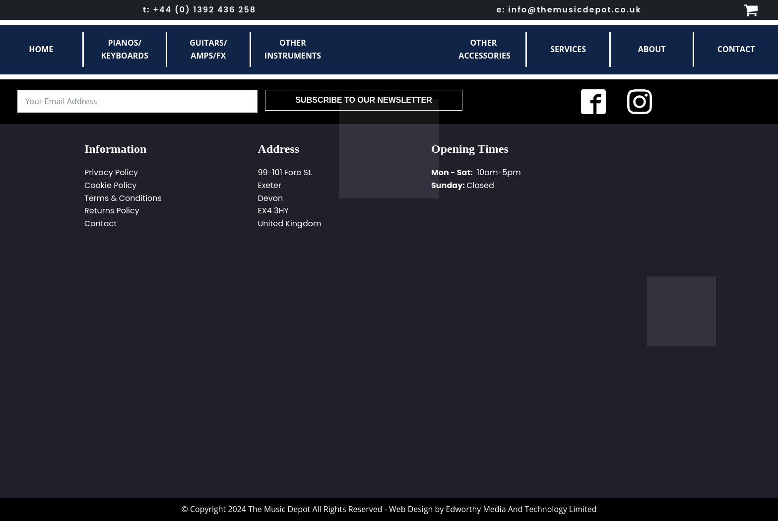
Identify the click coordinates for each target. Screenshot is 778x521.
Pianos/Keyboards (124, 49)
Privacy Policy (111, 172)
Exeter (270, 185)
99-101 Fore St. (285, 172)
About (652, 49)
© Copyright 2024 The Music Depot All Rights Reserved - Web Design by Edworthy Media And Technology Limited (388, 509)
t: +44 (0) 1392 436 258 (199, 9)
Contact (736, 49)
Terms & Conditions (123, 198)
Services (568, 49)
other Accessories (484, 49)
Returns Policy (111, 210)
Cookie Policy (110, 185)
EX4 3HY (273, 210)
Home (41, 49)
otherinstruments (292, 49)
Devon (270, 198)
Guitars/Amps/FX (208, 49)
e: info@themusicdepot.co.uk (568, 9)
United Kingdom (290, 223)
